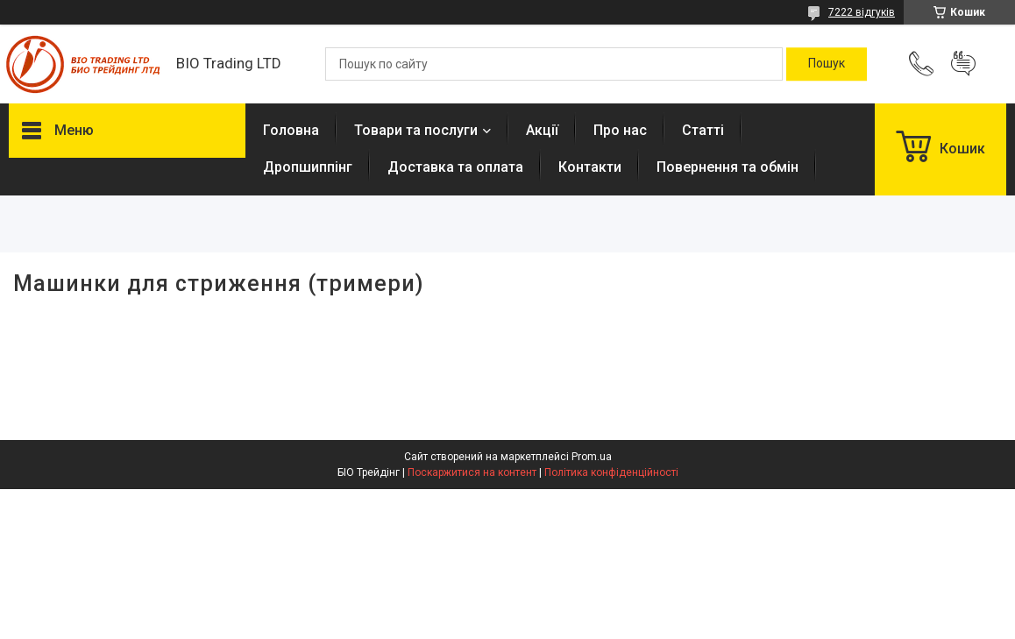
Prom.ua (591, 457)
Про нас (620, 130)
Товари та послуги (416, 130)
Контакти (589, 167)
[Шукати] (826, 64)
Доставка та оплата (455, 167)
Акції (542, 130)
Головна (291, 130)
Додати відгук (963, 64)
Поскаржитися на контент (472, 472)
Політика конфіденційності (611, 472)
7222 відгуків (861, 12)
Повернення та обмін (728, 167)
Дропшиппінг (307, 167)
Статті (703, 130)
